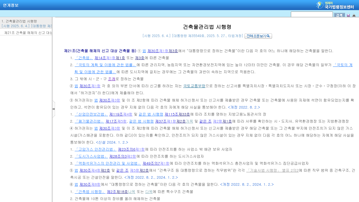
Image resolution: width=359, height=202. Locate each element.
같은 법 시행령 (151, 114)
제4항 (128, 114)
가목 (189, 121)
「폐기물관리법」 (89, 121)
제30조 (153, 50)
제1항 (164, 50)
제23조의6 (126, 149)
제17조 (111, 121)
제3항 (115, 100)
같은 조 (205, 121)
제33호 (184, 114)
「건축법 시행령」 (90, 191)
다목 (149, 191)
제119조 (116, 114)
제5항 (122, 121)
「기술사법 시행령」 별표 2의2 (272, 170)
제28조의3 (117, 156)
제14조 (100, 57)
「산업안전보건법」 (91, 114)
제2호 (181, 121)
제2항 (217, 121)
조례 (111, 78)
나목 (131, 191)
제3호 (173, 50)
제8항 (96, 184)
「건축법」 (84, 57)
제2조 (111, 191)
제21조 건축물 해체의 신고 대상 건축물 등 (36, 32)
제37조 (161, 121)
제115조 (171, 114)
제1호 (120, 57)
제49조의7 (151, 163)
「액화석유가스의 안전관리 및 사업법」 (108, 163)
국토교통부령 (194, 85)
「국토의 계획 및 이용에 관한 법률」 (105, 64)
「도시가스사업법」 (91, 156)
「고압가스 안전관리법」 (95, 149)
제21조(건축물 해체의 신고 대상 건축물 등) (100, 50)
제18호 (122, 191)
